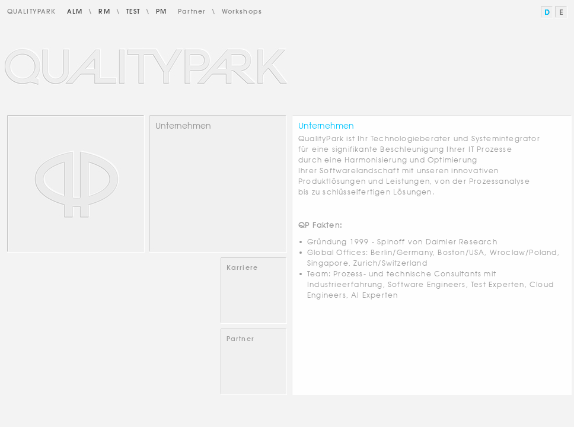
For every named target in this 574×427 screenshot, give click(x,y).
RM (104, 11)
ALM (74, 11)
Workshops (242, 11)
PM (161, 11)
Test (133, 11)
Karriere (242, 267)
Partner (192, 11)
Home (76, 184)
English (561, 12)
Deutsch (548, 12)
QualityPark (31, 11)
